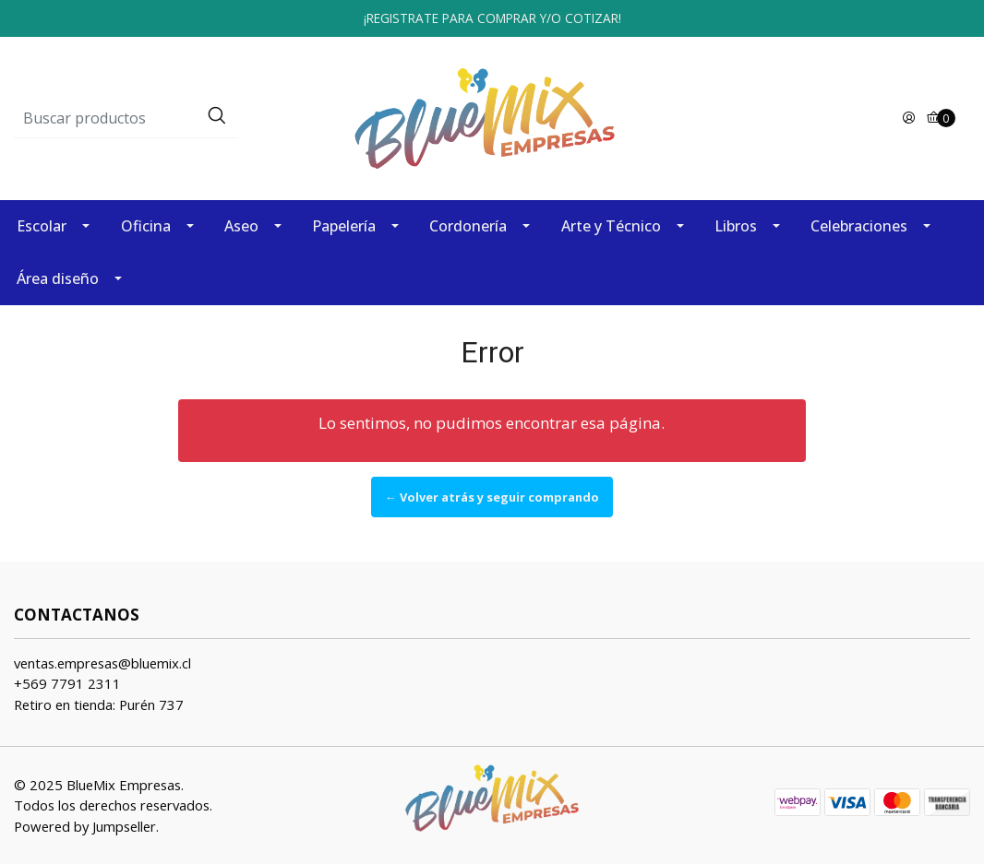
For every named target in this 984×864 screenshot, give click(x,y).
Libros (735, 226)
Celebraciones (858, 226)
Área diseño (58, 278)
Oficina (146, 226)
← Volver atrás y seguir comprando (492, 497)
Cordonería (468, 226)
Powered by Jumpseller (85, 826)
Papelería (344, 226)
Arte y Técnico (611, 226)
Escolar (41, 226)
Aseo (241, 226)
